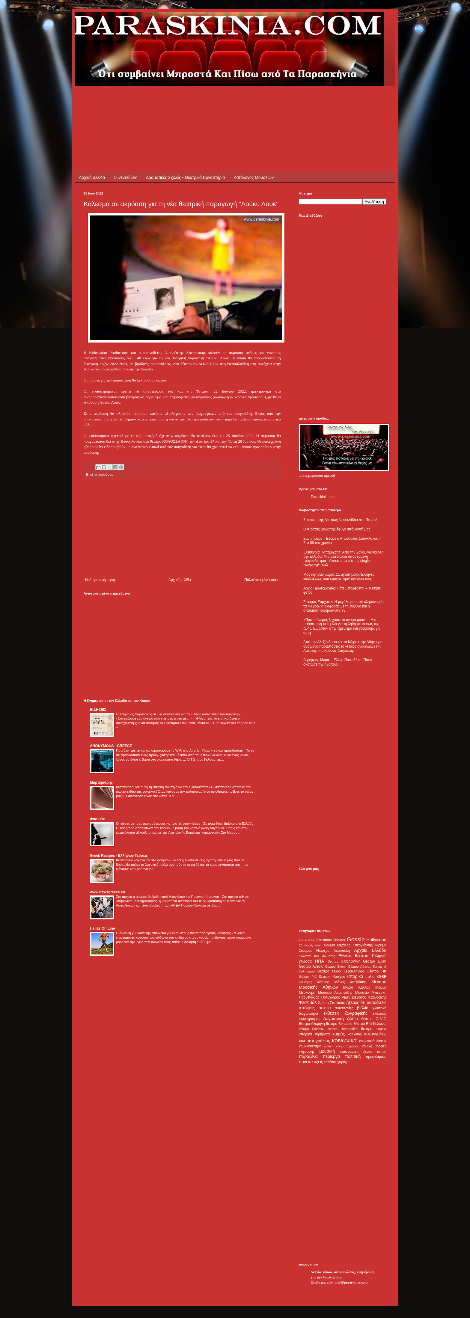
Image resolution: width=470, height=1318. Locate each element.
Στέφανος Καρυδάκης (368, 997)
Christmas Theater (330, 940)
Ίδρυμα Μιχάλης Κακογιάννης (348, 945)
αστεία (325, 1007)
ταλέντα (330, 1062)
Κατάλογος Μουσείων (254, 177)
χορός (342, 1062)
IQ (300, 945)
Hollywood (376, 939)
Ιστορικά (355, 976)
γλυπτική (379, 1008)
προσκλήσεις (376, 1057)
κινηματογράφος (314, 1040)
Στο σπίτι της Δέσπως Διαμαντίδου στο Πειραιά (340, 520)
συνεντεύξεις (311, 1061)
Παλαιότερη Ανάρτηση (261, 580)
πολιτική (353, 1056)
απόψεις (307, 1007)
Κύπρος (323, 982)
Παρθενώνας (309, 997)
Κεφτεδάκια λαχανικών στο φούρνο (143, 860)
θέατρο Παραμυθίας (343, 1029)
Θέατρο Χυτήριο (332, 977)
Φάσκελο (98, 819)
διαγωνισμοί (308, 1013)
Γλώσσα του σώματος (317, 956)
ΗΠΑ (319, 961)
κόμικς (367, 1046)
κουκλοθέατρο (310, 1046)
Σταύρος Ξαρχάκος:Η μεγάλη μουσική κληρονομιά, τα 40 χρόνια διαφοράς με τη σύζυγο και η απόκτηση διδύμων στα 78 (343, 606)
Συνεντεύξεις (125, 177)
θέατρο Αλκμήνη (312, 1024)
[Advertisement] (193, 99)
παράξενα (308, 1056)
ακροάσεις (105, 474)
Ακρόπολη (342, 950)
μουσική (327, 1051)
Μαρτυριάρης (101, 782)
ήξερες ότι (355, 1002)
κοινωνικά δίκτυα (372, 1041)
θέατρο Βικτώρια (339, 1024)
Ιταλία (369, 977)
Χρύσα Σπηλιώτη (331, 1003)
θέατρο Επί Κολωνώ (370, 1024)
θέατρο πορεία (373, 1029)
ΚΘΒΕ (381, 977)
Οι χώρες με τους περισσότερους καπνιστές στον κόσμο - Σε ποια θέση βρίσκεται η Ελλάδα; (185, 823)
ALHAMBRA (307, 940)
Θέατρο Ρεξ (308, 976)
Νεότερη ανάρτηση (100, 580)
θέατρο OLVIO (373, 1019)
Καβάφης (305, 982)
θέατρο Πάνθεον (311, 1029)
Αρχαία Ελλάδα (370, 950)
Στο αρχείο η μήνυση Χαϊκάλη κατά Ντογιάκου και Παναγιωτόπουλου (168, 896)
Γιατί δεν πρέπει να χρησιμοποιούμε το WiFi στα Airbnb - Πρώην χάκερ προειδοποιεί (180, 750)
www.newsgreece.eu (107, 892)
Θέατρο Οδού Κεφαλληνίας (340, 971)
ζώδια (352, 1018)
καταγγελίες (375, 1034)
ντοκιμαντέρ (349, 1051)
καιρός (338, 1034)
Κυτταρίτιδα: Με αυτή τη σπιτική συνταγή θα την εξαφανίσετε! (162, 787)
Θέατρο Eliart (374, 961)
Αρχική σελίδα (92, 177)
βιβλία (362, 1007)
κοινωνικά (344, 1040)
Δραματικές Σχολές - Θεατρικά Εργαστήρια (185, 177)
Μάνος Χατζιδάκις (350, 982)
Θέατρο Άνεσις (311, 966)
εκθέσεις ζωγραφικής (345, 1013)
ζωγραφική (333, 1018)
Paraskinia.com (323, 497)
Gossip (356, 939)
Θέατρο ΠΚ (376, 971)
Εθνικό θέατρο (353, 955)
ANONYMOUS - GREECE (111, 746)
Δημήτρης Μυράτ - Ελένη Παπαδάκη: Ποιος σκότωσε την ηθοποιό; (338, 662)
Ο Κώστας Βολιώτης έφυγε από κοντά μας (336, 529)
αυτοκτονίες (344, 1008)
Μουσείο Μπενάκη (370, 992)
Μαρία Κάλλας (356, 987)
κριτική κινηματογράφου (341, 1046)
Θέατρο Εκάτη (335, 966)
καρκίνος (355, 1034)
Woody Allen (312, 945)
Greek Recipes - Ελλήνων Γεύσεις (119, 855)
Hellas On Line (102, 928)
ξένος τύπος (374, 1051)
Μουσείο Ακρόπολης (335, 992)
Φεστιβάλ (308, 1002)
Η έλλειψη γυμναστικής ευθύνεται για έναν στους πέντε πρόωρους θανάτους (174, 933)
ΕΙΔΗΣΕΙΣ (98, 710)
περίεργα (331, 1056)
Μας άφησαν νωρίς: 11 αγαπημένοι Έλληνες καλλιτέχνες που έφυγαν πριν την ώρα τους (338, 576)
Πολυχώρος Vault (335, 997)
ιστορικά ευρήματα (314, 1034)
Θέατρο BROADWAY (344, 961)
